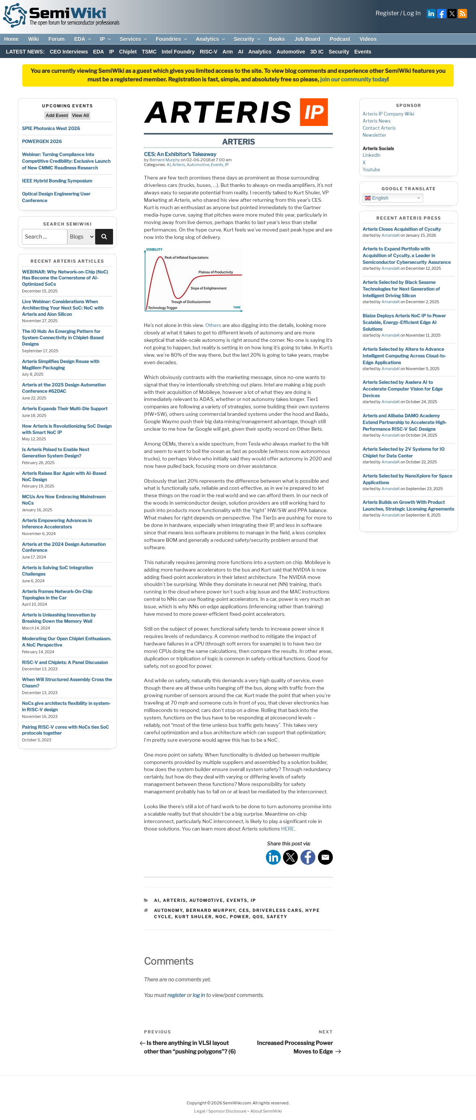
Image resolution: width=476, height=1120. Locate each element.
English (376, 198)
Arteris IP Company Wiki (388, 114)
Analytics (211, 39)
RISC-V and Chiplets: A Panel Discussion (65, 662)
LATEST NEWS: (25, 52)
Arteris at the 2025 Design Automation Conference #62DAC (64, 388)
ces (244, 910)
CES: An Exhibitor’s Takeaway (180, 154)
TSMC (149, 52)
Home (11, 39)
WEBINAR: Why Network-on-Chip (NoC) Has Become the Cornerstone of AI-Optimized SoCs (65, 278)
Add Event (57, 115)
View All (80, 115)
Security (247, 39)
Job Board (307, 39)
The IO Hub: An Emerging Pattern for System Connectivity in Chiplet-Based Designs (62, 337)
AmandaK (391, 235)
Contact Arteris (379, 128)
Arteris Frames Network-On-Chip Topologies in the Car (57, 595)
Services (134, 39)
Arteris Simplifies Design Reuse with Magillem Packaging (60, 364)
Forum (56, 39)
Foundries (172, 39)
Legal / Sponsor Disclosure (220, 1111)
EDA (83, 39)
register (176, 995)
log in (199, 995)
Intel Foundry (178, 52)
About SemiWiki (266, 1111)
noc (220, 916)
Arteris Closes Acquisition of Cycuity (402, 229)
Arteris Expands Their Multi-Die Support (64, 408)
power (239, 916)
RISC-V (208, 52)
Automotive (291, 52)
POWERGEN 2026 (42, 141)
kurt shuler (193, 916)
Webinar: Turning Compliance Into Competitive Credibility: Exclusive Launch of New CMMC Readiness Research (66, 161)
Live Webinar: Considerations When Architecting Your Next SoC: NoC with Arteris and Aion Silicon (62, 308)
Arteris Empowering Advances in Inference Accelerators (57, 524)
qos (258, 916)
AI (240, 52)
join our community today (353, 79)
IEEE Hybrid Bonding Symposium (57, 181)
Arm (227, 52)
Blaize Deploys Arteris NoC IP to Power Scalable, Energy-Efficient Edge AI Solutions (404, 322)
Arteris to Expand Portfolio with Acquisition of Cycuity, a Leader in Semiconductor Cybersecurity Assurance (407, 255)
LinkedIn (371, 155)
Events (363, 52)
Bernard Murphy (164, 159)
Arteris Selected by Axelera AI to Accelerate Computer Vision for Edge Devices (403, 388)
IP (106, 39)
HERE (287, 829)
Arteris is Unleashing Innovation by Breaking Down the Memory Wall (59, 618)
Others (213, 325)
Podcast (340, 39)
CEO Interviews (69, 52)
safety (277, 916)
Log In (412, 13)
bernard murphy (210, 910)
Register (387, 13)
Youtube (371, 169)
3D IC (317, 52)
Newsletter (374, 135)
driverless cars (277, 910)
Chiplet (127, 52)
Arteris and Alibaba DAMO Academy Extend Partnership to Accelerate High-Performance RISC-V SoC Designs (405, 422)
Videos (368, 39)
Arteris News (376, 121)
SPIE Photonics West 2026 (51, 128)
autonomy (168, 910)
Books (277, 39)
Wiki (33, 39)
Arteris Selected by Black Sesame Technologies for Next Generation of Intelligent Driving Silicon (401, 288)
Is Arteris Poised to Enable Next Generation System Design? (55, 453)
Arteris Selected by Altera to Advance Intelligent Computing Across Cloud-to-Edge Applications (404, 355)
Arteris (178, 164)
